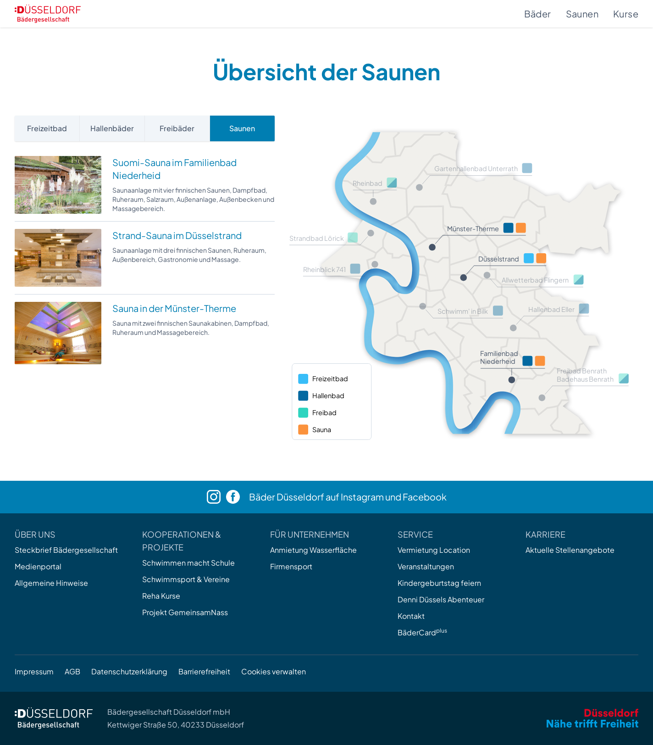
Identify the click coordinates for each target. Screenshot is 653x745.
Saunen (582, 13)
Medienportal (38, 566)
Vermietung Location (434, 550)
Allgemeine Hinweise (51, 583)
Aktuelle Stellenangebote (570, 550)
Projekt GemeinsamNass (185, 612)
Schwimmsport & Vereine (186, 579)
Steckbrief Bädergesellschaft (66, 550)
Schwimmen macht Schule (188, 562)
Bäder (537, 13)
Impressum (34, 671)
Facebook (425, 496)
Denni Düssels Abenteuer (441, 599)
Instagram (362, 496)
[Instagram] (216, 497)
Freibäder (177, 128)
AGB (72, 671)
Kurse (625, 13)
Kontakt (411, 616)
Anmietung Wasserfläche (313, 550)
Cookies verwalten (273, 671)
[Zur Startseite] (48, 14)
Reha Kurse (161, 595)
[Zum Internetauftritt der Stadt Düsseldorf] (592, 718)
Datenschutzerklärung (129, 671)
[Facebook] (237, 497)
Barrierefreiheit (204, 671)
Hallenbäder (112, 128)
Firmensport (291, 566)
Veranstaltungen (426, 566)
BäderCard (422, 632)
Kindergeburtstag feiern (439, 583)
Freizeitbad (47, 128)
